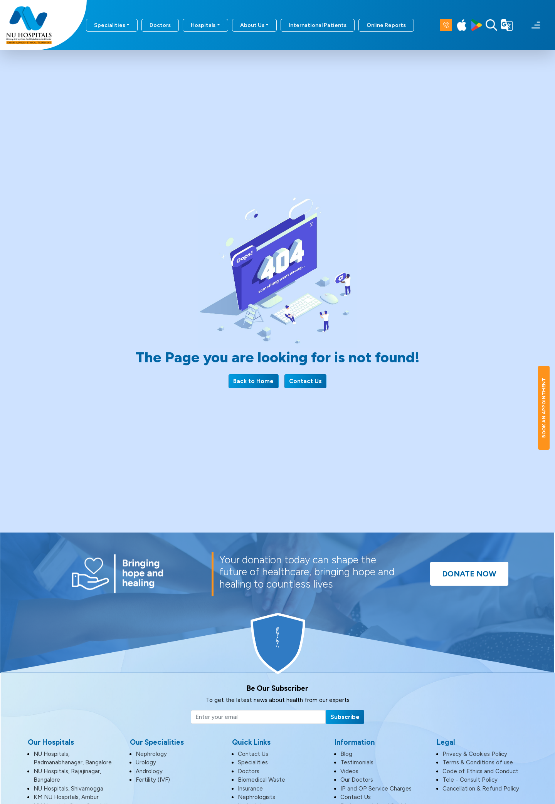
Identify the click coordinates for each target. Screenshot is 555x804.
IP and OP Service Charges (376, 788)
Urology (146, 762)
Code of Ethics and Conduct (480, 771)
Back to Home (253, 381)
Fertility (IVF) (153, 779)
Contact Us (305, 381)
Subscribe (345, 717)
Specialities (253, 762)
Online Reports (386, 25)
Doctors (160, 25)
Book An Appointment (544, 408)
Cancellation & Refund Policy (480, 788)
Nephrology (151, 753)
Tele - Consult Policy (470, 779)
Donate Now (469, 573)
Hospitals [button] (203, 25)
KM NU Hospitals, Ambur (66, 797)
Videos (349, 771)
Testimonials (356, 762)
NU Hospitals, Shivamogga (68, 788)
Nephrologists (256, 797)
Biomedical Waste (261, 779)
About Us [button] (252, 25)
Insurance (250, 788)
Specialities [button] (109, 25)
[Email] (258, 717)
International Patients (317, 25)
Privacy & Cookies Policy (474, 753)
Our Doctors (356, 779)
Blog (346, 753)
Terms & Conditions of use (477, 762)
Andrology (149, 771)
